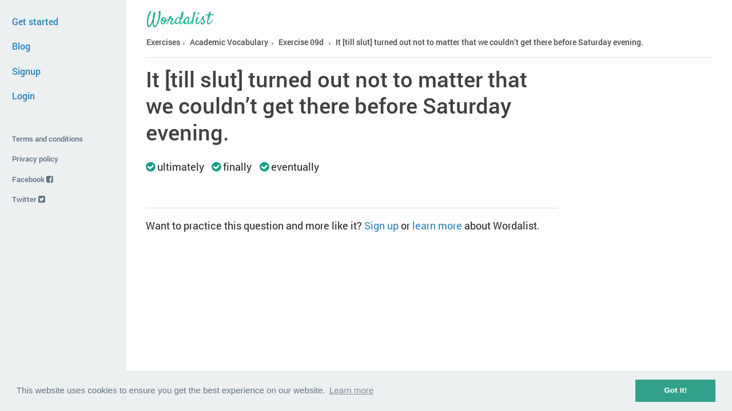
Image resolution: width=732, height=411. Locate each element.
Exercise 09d (301, 42)
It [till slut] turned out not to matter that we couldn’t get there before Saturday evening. (489, 42)
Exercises (163, 42)
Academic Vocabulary (229, 42)
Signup (26, 71)
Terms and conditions (47, 139)
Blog (21, 46)
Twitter (28, 199)
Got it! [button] (675, 390)
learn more (437, 225)
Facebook (32, 179)
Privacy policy (35, 159)
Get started (35, 21)
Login (23, 96)
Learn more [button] (351, 390)
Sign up (381, 225)
